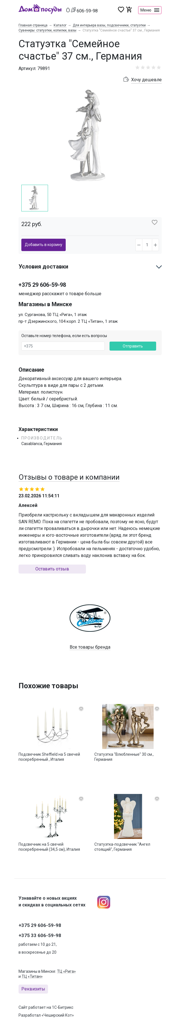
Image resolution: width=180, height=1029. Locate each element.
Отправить (133, 346)
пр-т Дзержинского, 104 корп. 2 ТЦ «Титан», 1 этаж (68, 321)
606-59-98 (87, 10)
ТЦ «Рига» (66, 971)
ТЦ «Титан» (32, 976)
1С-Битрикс (62, 1007)
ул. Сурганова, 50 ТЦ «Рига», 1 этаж (53, 314)
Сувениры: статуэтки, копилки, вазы (47, 30)
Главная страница (33, 25)
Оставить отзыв (52, 569)
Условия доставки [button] (43, 266)
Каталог (60, 25)
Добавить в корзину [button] (43, 244)
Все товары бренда (90, 647)
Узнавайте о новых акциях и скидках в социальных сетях (52, 901)
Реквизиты (33, 989)
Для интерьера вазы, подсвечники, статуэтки (109, 25)
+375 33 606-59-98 (40, 935)
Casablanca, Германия (41, 443)
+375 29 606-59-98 (42, 284)
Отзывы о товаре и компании (69, 477)
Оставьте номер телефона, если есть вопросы (64, 335)
